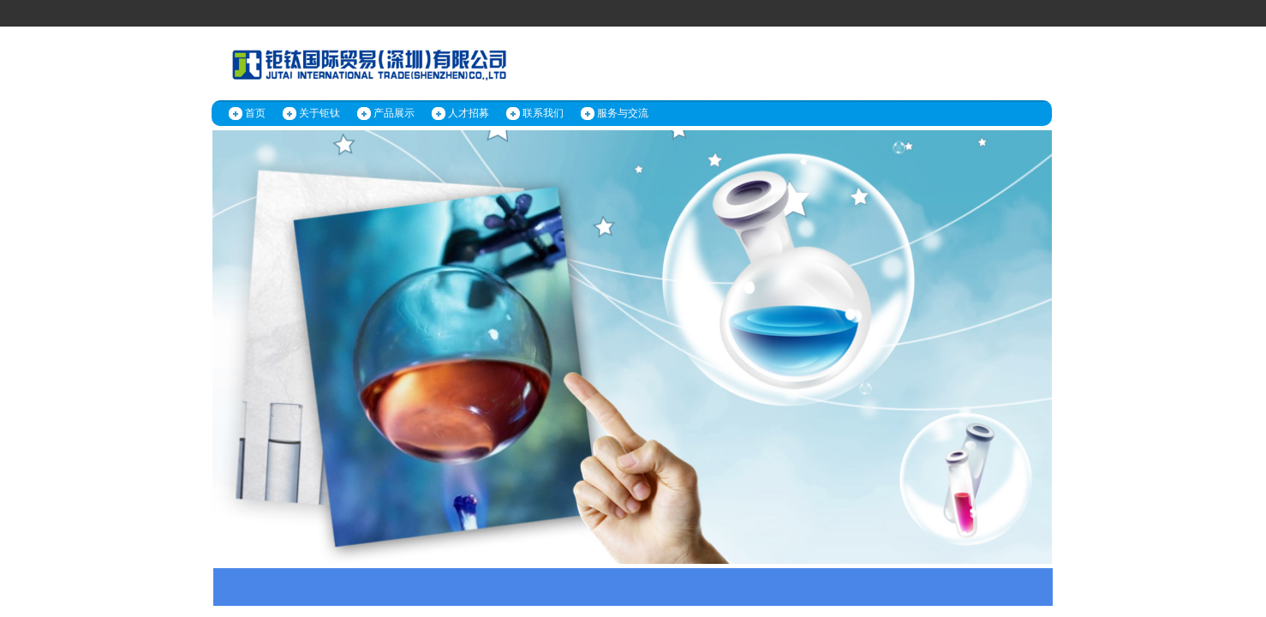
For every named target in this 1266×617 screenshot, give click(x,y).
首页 (255, 113)
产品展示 (394, 113)
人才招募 (468, 113)
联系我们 (543, 113)
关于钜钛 (319, 113)
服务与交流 (622, 113)
